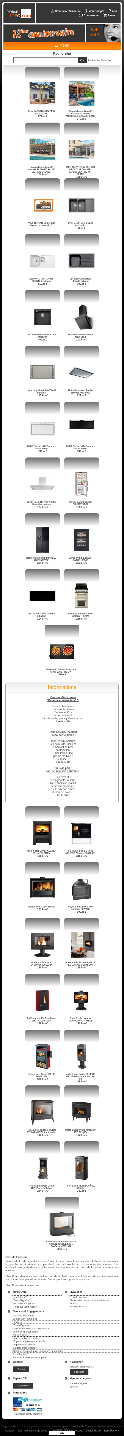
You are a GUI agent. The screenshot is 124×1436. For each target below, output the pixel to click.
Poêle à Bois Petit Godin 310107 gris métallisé (41, 1187)
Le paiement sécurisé (24, 1344)
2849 (42, 1190)
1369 (42, 855)
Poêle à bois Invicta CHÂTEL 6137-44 (80, 1187)
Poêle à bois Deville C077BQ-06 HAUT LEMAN (41, 852)
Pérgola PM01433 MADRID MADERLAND (41, 112)
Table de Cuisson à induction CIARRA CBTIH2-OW (61, 670)
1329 (81, 1135)
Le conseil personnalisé (25, 1331)
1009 (42, 174)
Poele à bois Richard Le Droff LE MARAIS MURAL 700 (80, 963)
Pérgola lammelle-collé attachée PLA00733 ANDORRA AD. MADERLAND (80, 113)
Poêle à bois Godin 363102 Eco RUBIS (41, 1075)
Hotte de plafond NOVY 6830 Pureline (41, 391)
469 (42, 339)
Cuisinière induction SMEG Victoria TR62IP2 (80, 614)
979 (81, 118)
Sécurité (74, 1386)
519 (42, 283)
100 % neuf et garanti (24, 1303)
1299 (81, 507)
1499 (81, 1081)
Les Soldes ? (20, 1297)
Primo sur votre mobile (25, 1306)
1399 (81, 176)
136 (62, 674)
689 (81, 451)
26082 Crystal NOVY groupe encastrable (80, 447)
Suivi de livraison (79, 1306)
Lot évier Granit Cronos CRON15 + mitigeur (41, 280)
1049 (42, 618)
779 (42, 116)
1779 (42, 507)
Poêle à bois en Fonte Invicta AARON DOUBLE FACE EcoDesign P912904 (61, 1244)
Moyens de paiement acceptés (29, 1341)
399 (81, 283)
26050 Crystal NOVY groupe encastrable (41, 447)
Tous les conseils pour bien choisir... (32, 1328)
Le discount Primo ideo (25, 1318)
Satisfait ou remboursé (25, 1347)
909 (81, 911)
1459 (42, 1135)
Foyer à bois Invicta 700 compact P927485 (80, 908)
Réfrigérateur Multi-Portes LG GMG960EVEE (41, 559)
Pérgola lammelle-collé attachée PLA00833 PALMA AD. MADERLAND (41, 169)
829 (81, 395)
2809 (42, 967)
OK (62, 1432)
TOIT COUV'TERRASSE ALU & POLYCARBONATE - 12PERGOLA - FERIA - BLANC (80, 170)
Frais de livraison (79, 1297)
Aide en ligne (20, 1335)
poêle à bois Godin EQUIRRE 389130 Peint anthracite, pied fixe (80, 1076)
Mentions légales (79, 1383)
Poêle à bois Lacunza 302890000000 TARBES (80, 1019)
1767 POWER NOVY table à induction (41, 614)
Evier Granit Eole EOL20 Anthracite (80, 224)
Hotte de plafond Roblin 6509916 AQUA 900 (80, 391)
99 (81, 227)
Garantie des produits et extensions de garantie (38, 1351)
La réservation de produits (26, 1338)
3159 (81, 855)
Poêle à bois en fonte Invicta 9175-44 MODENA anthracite (41, 1131)
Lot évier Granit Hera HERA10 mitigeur (80, 280)
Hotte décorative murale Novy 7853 (80, 335)
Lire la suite (62, 795)
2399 (81, 618)
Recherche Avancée (99, 60)
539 (42, 451)
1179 (42, 395)
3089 (42, 1079)
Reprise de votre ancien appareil (30, 1357)
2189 (81, 967)
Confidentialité (20, 1354)
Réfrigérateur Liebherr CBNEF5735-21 (80, 503)
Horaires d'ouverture (23, 1315)
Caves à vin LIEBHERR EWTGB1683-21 (80, 559)
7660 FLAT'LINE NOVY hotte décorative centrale (41, 503)
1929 (81, 1023)
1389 (42, 1023)
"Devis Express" (21, 1300)
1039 (81, 339)
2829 (81, 562)
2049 (42, 562)
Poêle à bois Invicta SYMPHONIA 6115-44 (41, 963)
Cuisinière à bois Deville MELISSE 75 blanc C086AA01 (81, 852)
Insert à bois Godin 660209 (41, 907)
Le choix (17, 1322)
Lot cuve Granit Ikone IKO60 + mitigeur (41, 335)
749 (81, 1190)
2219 (42, 909)
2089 (62, 1249)
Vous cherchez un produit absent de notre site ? (41, 224)
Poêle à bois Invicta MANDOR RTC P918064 (80, 1131)
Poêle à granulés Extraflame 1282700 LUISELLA (41, 1019)
